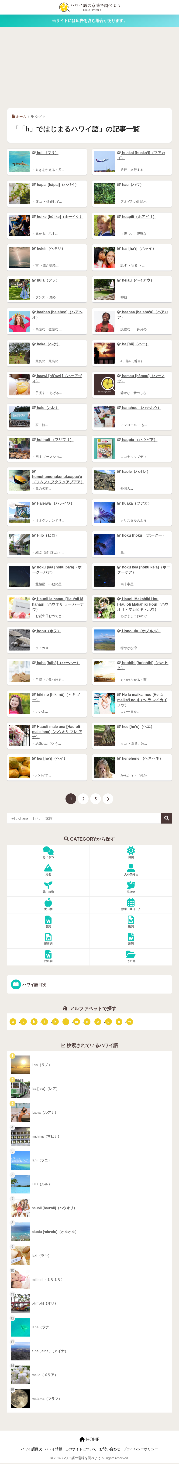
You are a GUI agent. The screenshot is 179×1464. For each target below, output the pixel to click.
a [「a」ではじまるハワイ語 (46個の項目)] (13, 1022)
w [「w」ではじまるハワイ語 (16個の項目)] (129, 1022)
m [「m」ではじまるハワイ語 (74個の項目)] (76, 1022)
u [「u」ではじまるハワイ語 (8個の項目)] (119, 1022)
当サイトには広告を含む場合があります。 (89, 20)
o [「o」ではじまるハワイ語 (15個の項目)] (98, 1022)
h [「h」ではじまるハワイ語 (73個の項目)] (34, 1022)
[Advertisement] (89, 67)
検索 (166, 819)
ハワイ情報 (53, 1450)
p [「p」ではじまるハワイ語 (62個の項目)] (108, 1022)
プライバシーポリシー (140, 1450)
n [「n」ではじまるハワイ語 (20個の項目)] (87, 1022)
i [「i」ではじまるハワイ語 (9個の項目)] (44, 1022)
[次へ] (108, 799)
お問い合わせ (109, 1450)
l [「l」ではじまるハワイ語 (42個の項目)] (65, 1022)
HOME (89, 1440)
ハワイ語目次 (33, 985)
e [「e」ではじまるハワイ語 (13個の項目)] (23, 1022)
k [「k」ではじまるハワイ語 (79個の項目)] (55, 1022)
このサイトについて (80, 1450)
